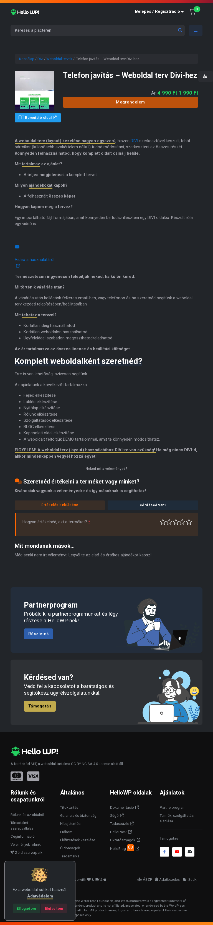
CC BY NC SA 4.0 (84, 764)
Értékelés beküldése (59, 505)
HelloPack (118, 832)
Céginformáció (23, 836)
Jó (182, 522)
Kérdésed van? (153, 505)
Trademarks (69, 856)
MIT (33, 764)
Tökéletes (189, 522)
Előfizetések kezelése (77, 840)
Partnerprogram (173, 807)
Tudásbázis (119, 824)
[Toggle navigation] (195, 30)
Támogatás (40, 706)
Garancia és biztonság (78, 815)
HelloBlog (122, 847)
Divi (40, 59)
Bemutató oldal (35, 117)
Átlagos (176, 522)
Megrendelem (130, 102)
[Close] (26, 908)
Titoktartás (69, 807)
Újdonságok (70, 848)
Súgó (114, 815)
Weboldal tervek (59, 59)
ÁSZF (144, 879)
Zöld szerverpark (26, 852)
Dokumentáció (122, 807)
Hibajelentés (70, 824)
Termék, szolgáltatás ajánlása (177, 818)
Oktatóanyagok (122, 840)
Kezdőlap (26, 59)
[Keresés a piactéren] (98, 30)
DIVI (134, 140)
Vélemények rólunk (26, 844)
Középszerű (169, 522)
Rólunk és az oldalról (27, 815)
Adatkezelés (167, 879)
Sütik (190, 879)
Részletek (38, 633)
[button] (160, 11)
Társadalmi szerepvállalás (22, 825)
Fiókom (66, 832)
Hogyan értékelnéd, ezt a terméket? (56, 521)
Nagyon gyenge (163, 522)
